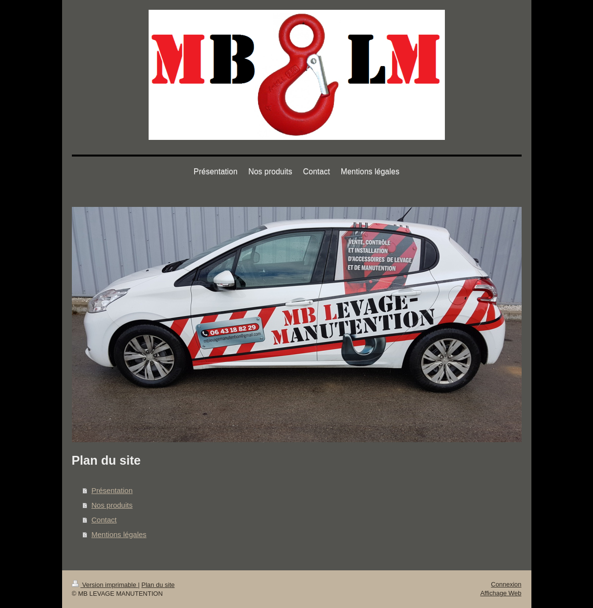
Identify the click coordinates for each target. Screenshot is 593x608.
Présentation (111, 490)
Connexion (506, 584)
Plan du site (158, 584)
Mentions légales (119, 534)
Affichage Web (500, 593)
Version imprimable (105, 584)
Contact (104, 520)
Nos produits (111, 505)
